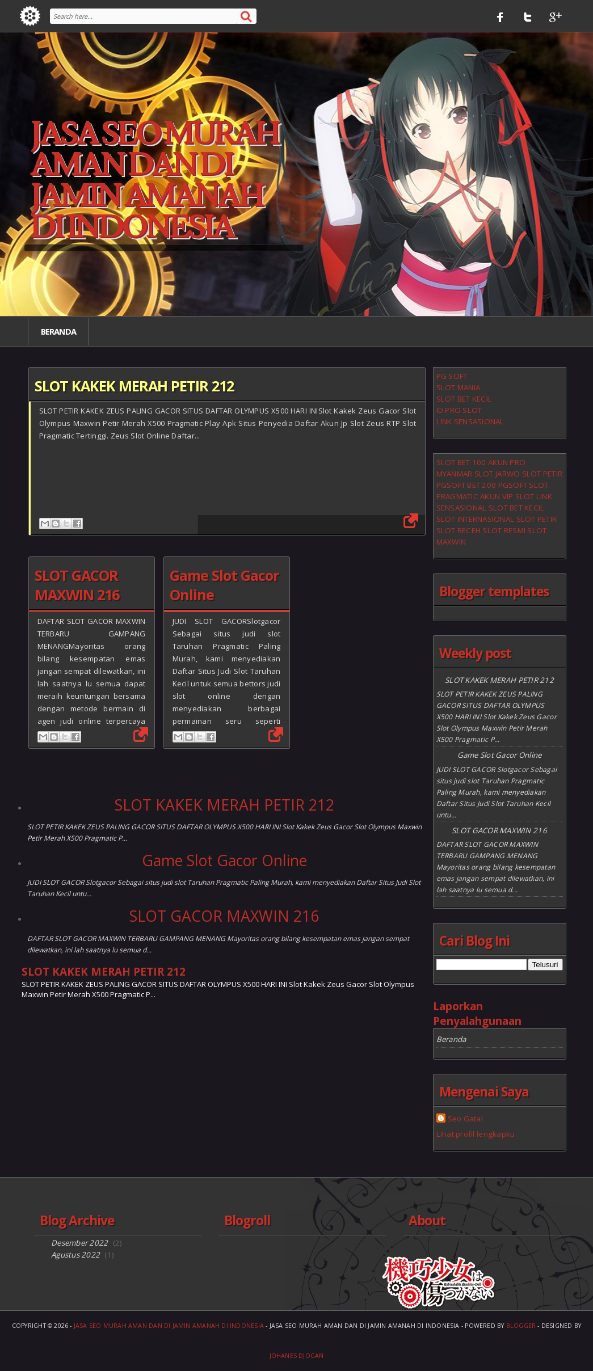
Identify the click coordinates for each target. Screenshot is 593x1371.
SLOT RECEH (458, 530)
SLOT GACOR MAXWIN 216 (77, 585)
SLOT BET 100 (461, 462)
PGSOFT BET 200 (466, 485)
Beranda (58, 331)
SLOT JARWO (497, 474)
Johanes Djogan (297, 1356)
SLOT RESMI (503, 530)
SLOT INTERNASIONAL (475, 519)
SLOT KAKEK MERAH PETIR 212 (134, 385)
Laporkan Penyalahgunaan (477, 1013)
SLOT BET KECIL (464, 399)
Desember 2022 (79, 1243)
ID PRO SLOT (459, 410)
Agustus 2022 (75, 1255)
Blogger (521, 1326)
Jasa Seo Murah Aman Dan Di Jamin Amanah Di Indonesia (169, 1326)
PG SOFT (452, 376)
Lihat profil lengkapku (475, 1134)
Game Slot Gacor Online (224, 860)
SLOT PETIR (542, 474)
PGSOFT (513, 485)
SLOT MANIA (458, 387)
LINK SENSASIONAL (470, 421)
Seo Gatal (465, 1118)
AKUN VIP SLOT (507, 496)
